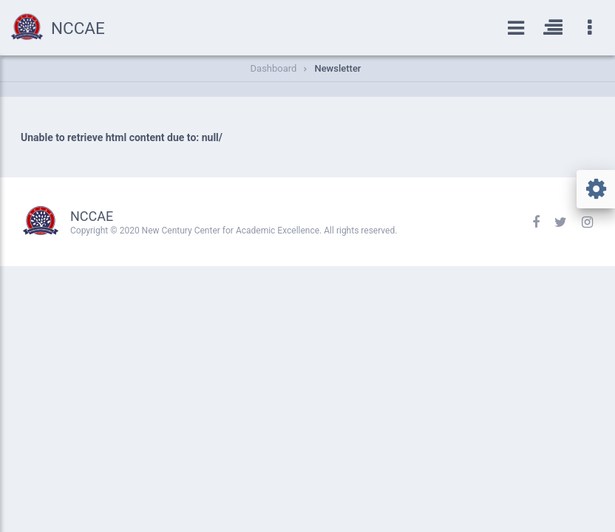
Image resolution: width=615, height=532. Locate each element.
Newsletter (337, 68)
